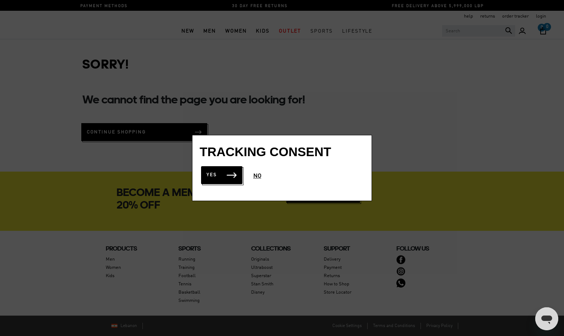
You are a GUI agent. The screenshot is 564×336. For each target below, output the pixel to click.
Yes (221, 175)
